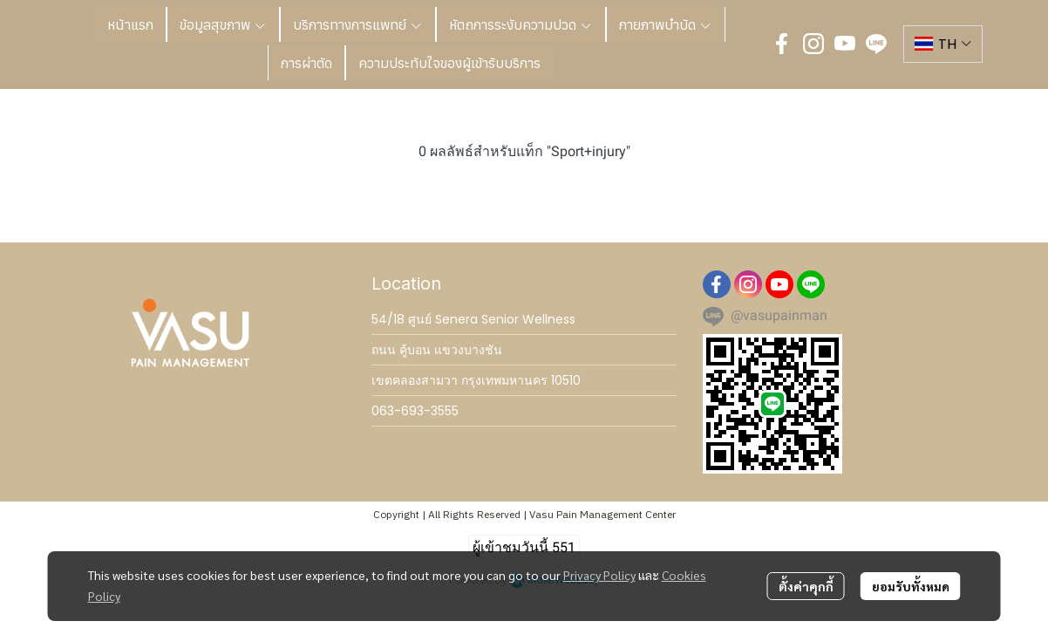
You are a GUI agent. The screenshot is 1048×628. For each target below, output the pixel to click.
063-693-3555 (415, 411)
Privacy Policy (599, 575)
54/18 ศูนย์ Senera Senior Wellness (473, 319)
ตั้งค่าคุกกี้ (806, 586)
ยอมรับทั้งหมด (910, 586)
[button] (943, 44)
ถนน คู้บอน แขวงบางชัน (436, 349)
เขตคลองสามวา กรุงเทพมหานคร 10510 (476, 380)
